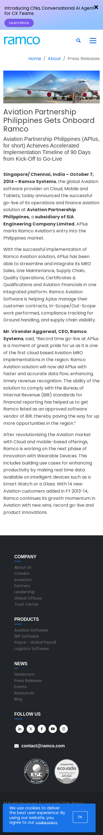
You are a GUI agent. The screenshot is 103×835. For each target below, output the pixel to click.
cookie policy (46, 822)
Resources (24, 693)
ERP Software (26, 636)
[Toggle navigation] (93, 40)
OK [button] (80, 817)
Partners (22, 586)
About (54, 58)
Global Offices (28, 598)
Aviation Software (31, 630)
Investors (23, 579)
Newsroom (24, 674)
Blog (18, 699)
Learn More (19, 22)
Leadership (24, 592)
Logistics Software (31, 648)
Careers (21, 573)
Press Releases (28, 680)
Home (34, 58)
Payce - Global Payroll (35, 642)
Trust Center (26, 604)
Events (20, 686)
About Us (22, 567)
